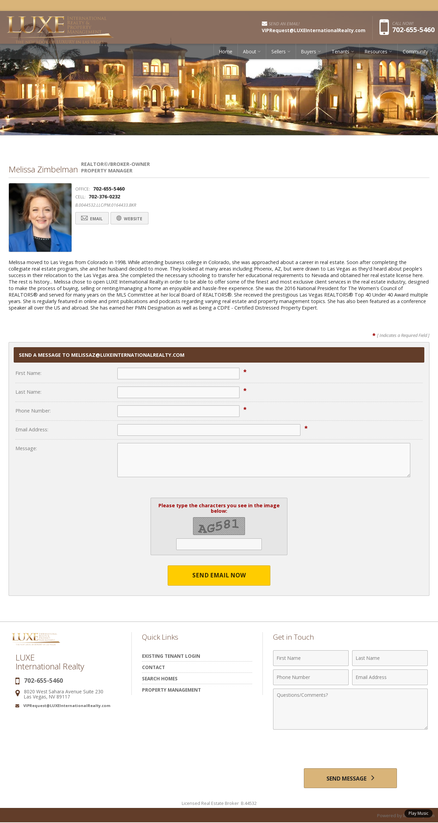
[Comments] (350, 709)
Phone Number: (33, 410)
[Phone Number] (311, 677)
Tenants (340, 53)
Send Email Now (219, 575)
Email (93, 218)
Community (415, 53)
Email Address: (31, 429)
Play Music (418, 813)
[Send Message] (350, 778)
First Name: (28, 373)
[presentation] (350, 749)
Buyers (308, 53)
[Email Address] (390, 677)
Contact (153, 667)
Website (133, 218)
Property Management (171, 690)
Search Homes (160, 678)
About (249, 53)
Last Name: (28, 392)
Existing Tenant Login (171, 656)
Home (225, 53)
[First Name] (311, 658)
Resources (376, 53)
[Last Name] (390, 658)
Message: (26, 448)
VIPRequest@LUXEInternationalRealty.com (67, 705)
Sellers (278, 53)
